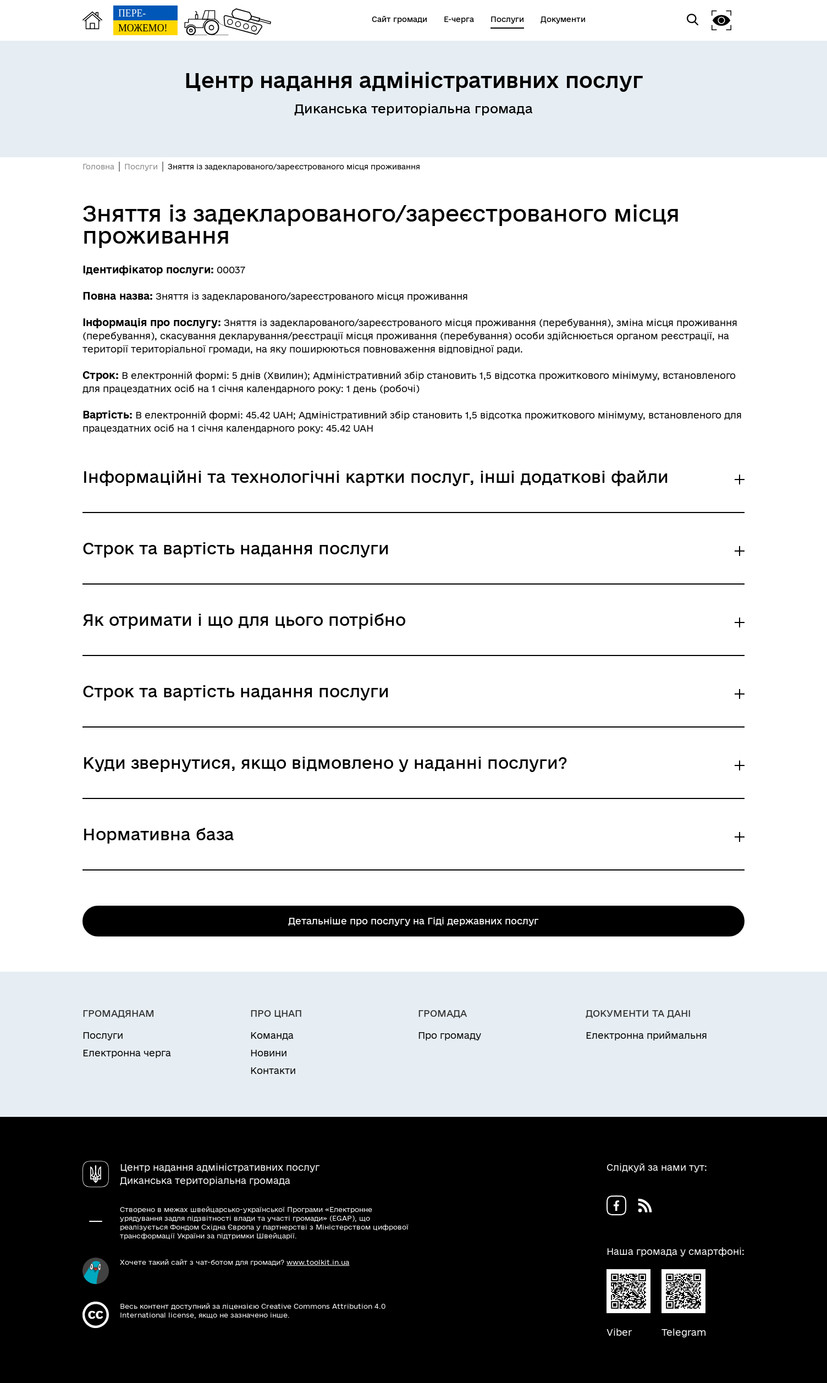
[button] (721, 20)
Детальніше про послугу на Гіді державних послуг (413, 921)
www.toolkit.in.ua (317, 1262)
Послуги (141, 166)
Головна (98, 166)
